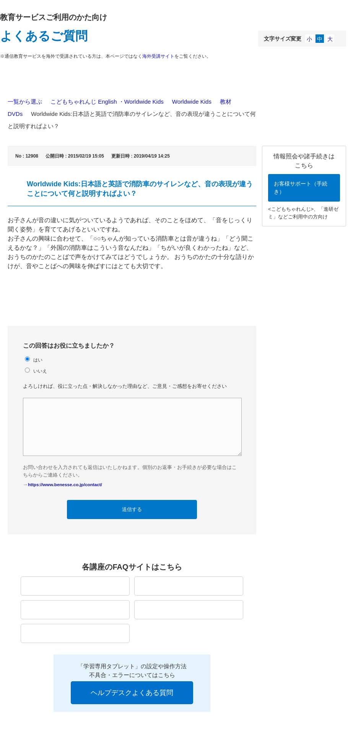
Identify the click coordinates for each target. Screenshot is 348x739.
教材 (225, 101)
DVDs (15, 114)
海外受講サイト (158, 56)
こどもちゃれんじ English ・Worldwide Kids (107, 101)
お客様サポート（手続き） (300, 188)
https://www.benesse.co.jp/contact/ (65, 484)
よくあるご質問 (44, 36)
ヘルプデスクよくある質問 (132, 693)
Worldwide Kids (191, 101)
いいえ (40, 370)
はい (37, 359)
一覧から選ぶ (25, 101)
